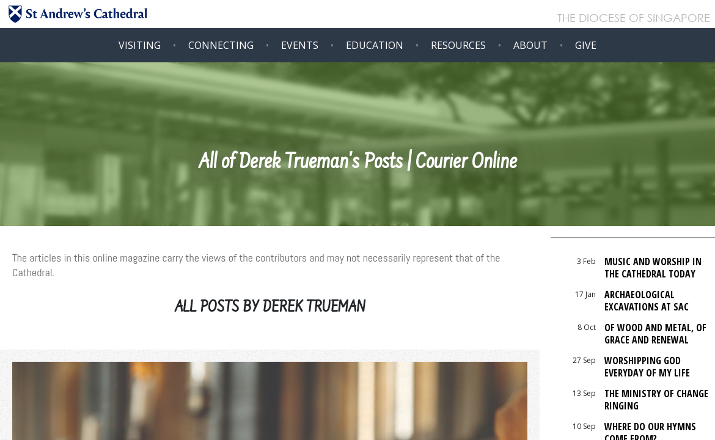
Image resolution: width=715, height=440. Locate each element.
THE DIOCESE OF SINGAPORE (633, 18)
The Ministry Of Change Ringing (656, 400)
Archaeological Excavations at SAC (646, 301)
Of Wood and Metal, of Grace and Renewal (655, 333)
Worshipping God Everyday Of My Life (647, 367)
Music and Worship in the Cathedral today (653, 267)
